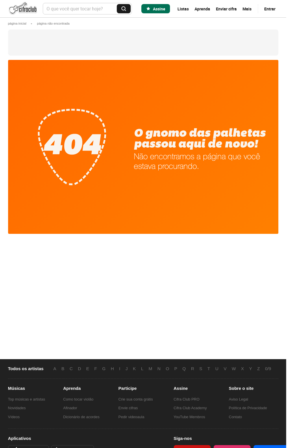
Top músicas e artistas (26, 399)
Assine (159, 9)
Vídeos (14, 417)
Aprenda (202, 9)
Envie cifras (128, 408)
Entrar (269, 9)
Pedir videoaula (132, 417)
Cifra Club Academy (190, 408)
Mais (247, 9)
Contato (235, 417)
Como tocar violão (78, 399)
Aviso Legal (238, 399)
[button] (53, 23)
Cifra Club (22, 8)
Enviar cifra (226, 9)
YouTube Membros (189, 417)
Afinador (70, 408)
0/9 (268, 368)
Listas (183, 9)
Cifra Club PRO (187, 399)
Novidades (17, 408)
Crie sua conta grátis (136, 399)
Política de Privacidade (248, 408)
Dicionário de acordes (81, 417)
